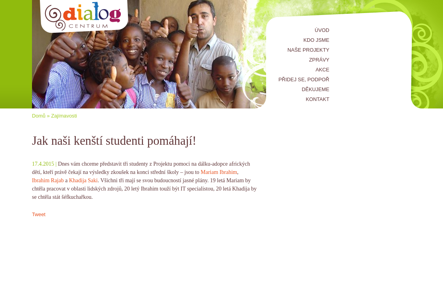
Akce (322, 70)
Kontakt (318, 99)
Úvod (322, 30)
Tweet (38, 214)
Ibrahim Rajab (48, 180)
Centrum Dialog (84, 17)
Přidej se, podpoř (303, 79)
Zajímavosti (64, 116)
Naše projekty (308, 50)
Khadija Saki (83, 180)
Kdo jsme (316, 40)
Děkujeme (315, 89)
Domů (38, 116)
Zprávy (319, 60)
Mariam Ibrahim (219, 172)
